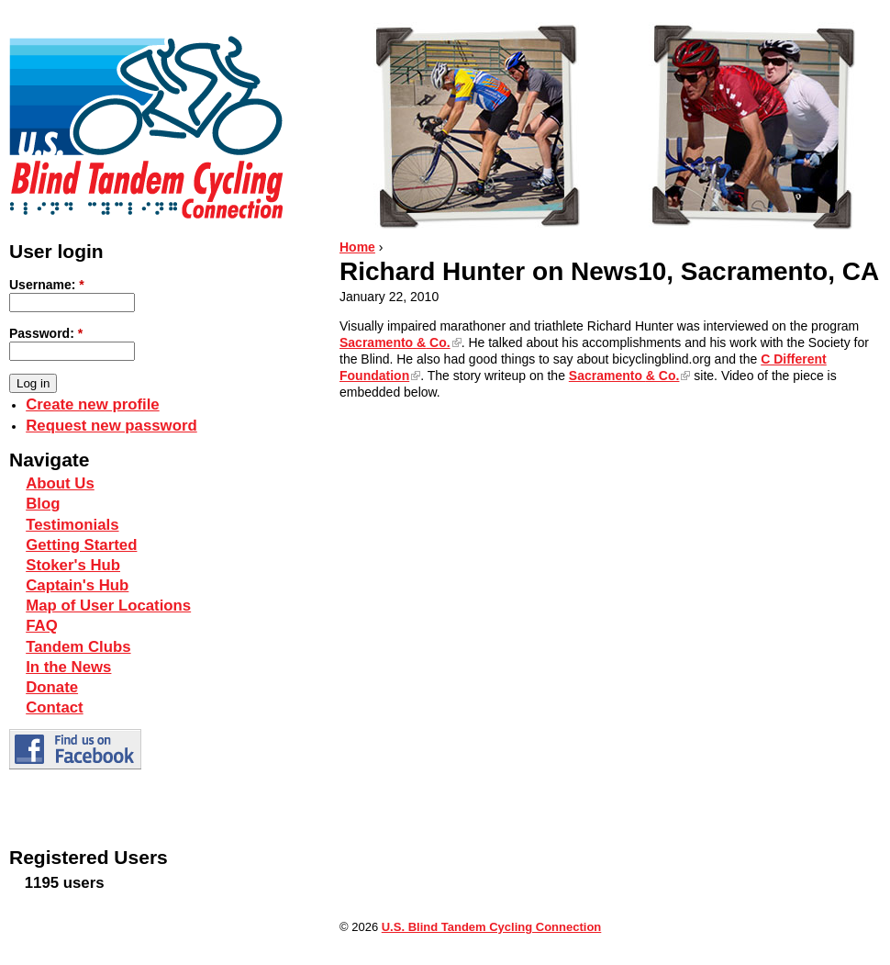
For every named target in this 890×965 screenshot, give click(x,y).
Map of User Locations (108, 605)
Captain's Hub (77, 585)
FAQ (42, 625)
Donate (52, 687)
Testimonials (72, 524)
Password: (46, 333)
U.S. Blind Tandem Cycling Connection (492, 927)
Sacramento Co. (395, 342)
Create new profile (92, 404)
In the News (68, 667)
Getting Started (81, 545)
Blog (43, 503)
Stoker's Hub (73, 565)
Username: (46, 284)
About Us (60, 483)
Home (357, 247)
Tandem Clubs (78, 647)
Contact (54, 707)
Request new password (111, 425)
